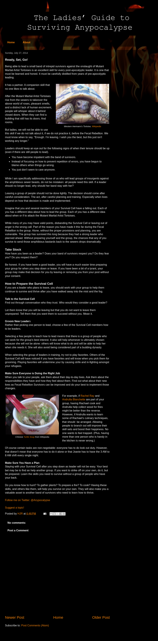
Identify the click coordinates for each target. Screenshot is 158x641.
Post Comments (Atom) (35, 625)
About (26, 42)
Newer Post (14, 617)
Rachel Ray (87, 395)
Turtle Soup (29, 437)
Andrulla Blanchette (73, 399)
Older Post (101, 617)
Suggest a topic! (14, 507)
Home (11, 42)
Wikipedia (96, 126)
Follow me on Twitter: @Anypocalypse (27, 500)
